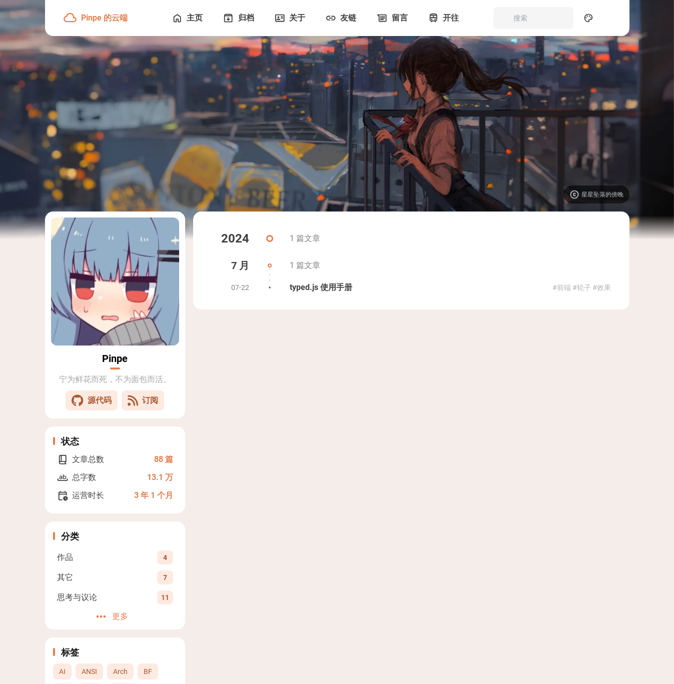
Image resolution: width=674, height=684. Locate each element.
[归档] (237, 18)
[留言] (390, 18)
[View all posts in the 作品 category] (115, 557)
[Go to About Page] (115, 282)
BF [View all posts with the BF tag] (148, 672)
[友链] (339, 18)
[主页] (186, 18)
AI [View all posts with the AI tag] (62, 672)
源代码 (91, 400)
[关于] (288, 18)
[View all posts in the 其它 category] (115, 577)
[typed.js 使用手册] (411, 288)
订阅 (143, 400)
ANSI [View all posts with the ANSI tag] (89, 672)
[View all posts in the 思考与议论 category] (115, 597)
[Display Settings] (588, 18)
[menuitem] (610, 18)
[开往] (442, 18)
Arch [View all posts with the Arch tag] (120, 672)
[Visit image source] (596, 195)
